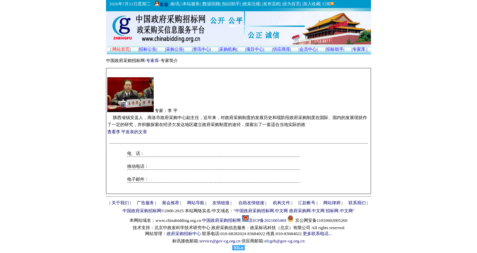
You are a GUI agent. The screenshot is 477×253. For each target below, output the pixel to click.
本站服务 (191, 3)
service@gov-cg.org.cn (219, 240)
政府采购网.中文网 (307, 210)
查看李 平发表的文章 (127, 131)
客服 (161, 4)
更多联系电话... (317, 233)
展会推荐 (170, 202)
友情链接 (221, 202)
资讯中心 (201, 49)
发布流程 (271, 3)
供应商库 (281, 49)
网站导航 (195, 202)
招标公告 (147, 49)
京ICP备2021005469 (267, 220)
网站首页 (121, 49)
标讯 (175, 3)
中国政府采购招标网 (142, 210)
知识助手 (231, 3)
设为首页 (291, 3)
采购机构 (228, 49)
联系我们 (357, 202)
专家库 (358, 49)
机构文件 (281, 202)
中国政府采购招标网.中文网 (261, 210)
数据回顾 (211, 3)
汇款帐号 (306, 202)
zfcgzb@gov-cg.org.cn (284, 240)
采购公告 (174, 49)
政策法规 (251, 3)
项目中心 (254, 49)
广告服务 (145, 202)
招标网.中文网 (339, 210)
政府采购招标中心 (184, 233)
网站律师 (332, 202)
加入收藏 (311, 3)
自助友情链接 (251, 202)
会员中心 (308, 49)
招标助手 (335, 49)
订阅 (327, 4)
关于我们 (120, 202)
